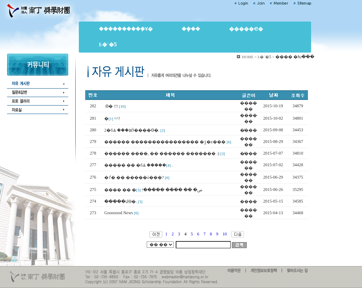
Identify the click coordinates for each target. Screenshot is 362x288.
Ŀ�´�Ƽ (108, 44)
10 (225, 234)
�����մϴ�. (120, 201)
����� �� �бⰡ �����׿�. (138, 165)
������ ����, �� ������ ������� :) (161, 153)
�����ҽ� (246, 29)
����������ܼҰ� (126, 29)
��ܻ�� (191, 29)
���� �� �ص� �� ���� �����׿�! (153, 189)
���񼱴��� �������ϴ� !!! (111, 106)
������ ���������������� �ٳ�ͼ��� (165, 141)
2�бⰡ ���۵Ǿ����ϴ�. (131, 130)
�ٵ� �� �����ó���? (134, 177)
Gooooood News (118, 212)
